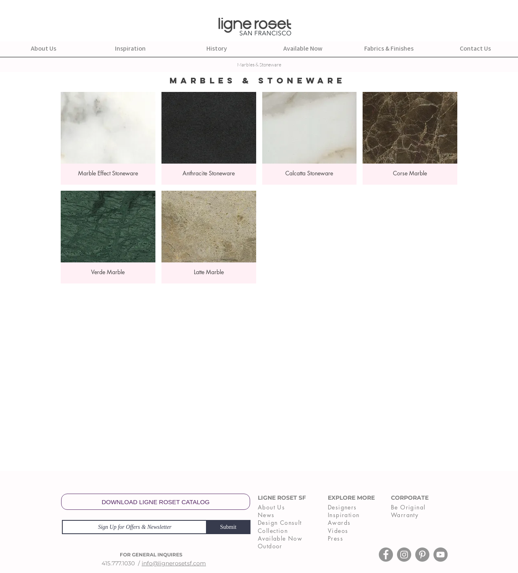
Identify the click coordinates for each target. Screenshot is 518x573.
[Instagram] (404, 554)
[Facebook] (386, 554)
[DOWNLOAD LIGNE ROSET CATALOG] (155, 502)
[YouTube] (440, 554)
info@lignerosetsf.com (174, 563)
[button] (108, 138)
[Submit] (228, 527)
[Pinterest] (422, 554)
